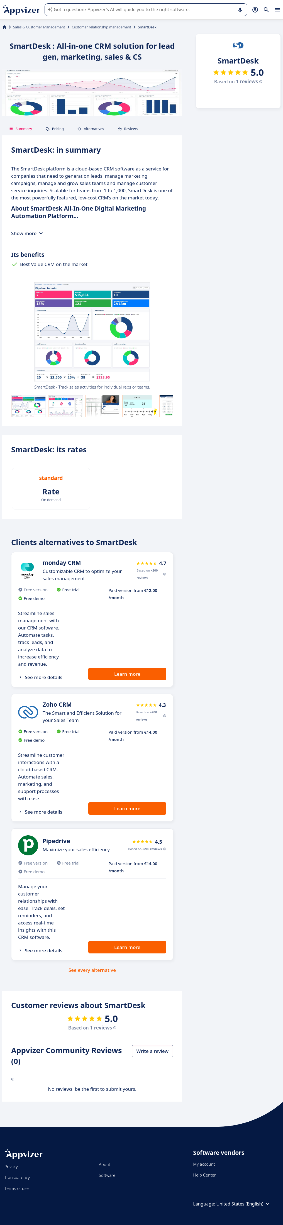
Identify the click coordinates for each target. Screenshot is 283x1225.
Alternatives (90, 128)
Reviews (128, 128)
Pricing (54, 128)
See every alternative (92, 970)
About (104, 1164)
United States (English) (243, 1203)
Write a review (152, 1051)
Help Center (204, 1175)
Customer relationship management (101, 27)
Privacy (11, 1166)
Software (107, 1175)
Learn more (127, 674)
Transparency (17, 1177)
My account (204, 1164)
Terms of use (16, 1188)
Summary (20, 128)
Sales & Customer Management (39, 27)
